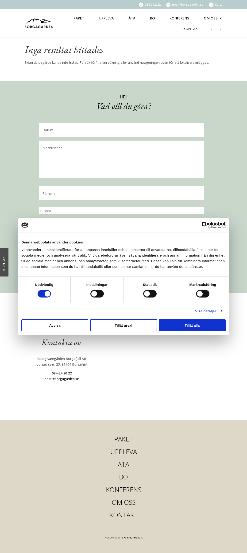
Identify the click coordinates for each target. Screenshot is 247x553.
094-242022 (153, 5)
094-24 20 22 (62, 373)
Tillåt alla (192, 325)
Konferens (179, 18)
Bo (152, 18)
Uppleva (106, 18)
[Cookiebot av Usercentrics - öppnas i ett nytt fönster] (205, 225)
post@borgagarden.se (187, 5)
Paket (78, 18)
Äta (131, 18)
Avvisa (55, 325)
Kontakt (191, 28)
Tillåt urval (123, 325)
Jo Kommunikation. (132, 537)
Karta (218, 5)
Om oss (211, 18)
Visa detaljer (205, 311)
